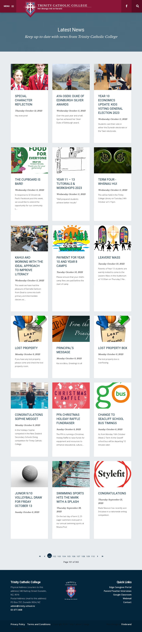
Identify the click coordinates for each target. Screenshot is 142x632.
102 (54, 556)
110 (93, 556)
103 (59, 556)
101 (49, 556)
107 (78, 556)
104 (64, 556)
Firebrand (126, 624)
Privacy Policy (18, 624)
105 (69, 556)
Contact (127, 602)
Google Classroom (122, 594)
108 (83, 556)
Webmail (127, 598)
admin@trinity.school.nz (23, 606)
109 (88, 556)
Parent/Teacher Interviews (117, 591)
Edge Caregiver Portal (120, 587)
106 (73, 556)
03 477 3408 (16, 609)
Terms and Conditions (39, 624)
